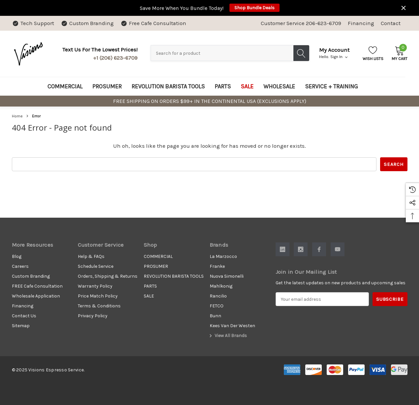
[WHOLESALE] (279, 86)
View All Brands (227, 336)
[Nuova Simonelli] (227, 276)
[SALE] (247, 86)
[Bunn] (215, 316)
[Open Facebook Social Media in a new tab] (319, 249)
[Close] (403, 8)
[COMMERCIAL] (65, 86)
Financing (361, 23)
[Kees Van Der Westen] (232, 326)
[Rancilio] (218, 296)
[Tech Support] (33, 23)
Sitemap (21, 325)
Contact (391, 23)
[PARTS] (223, 86)
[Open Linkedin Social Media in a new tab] (282, 249)
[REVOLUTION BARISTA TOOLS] (168, 86)
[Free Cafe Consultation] (153, 23)
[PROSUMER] (107, 86)
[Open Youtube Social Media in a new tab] (337, 249)
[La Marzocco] (223, 257)
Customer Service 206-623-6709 (301, 23)
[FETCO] (217, 306)
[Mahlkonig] (221, 286)
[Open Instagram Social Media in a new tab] (301, 249)
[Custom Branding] (87, 23)
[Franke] (217, 266)
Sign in (338, 57)
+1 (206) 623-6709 (115, 58)
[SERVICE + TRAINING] (331, 86)
